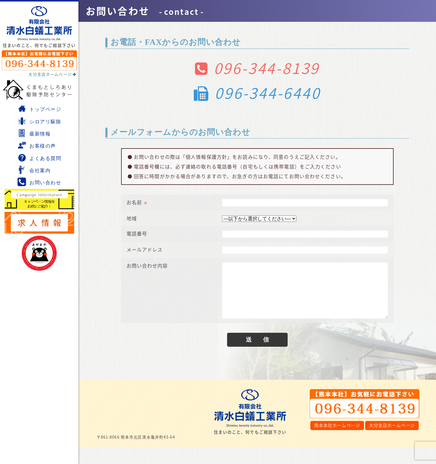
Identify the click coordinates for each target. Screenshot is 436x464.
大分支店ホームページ (52, 74)
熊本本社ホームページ (337, 426)
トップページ (39, 108)
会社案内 (34, 169)
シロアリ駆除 (39, 120)
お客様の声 (36, 145)
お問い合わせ (39, 181)
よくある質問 (39, 157)
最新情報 (34, 133)
